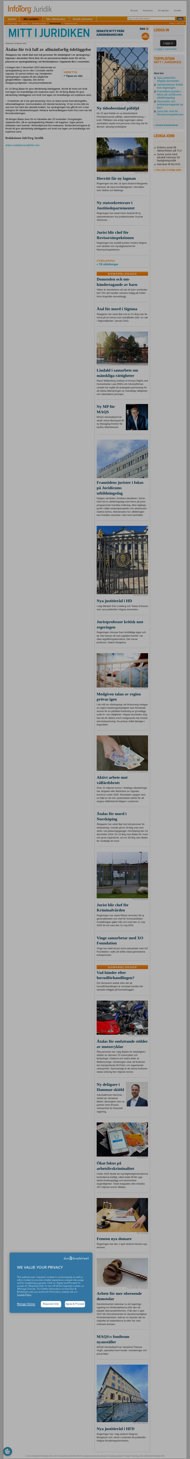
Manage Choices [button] (26, 1304)
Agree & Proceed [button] (74, 1304)
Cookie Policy (24, 1295)
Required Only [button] (51, 1304)
